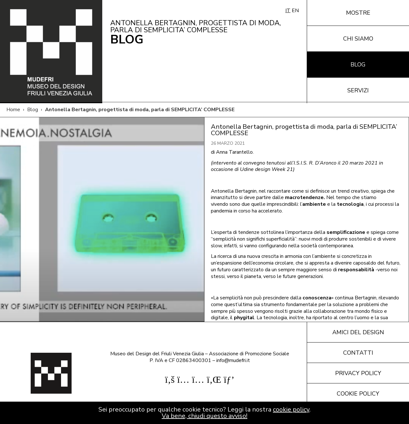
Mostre (358, 13)
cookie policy (291, 409)
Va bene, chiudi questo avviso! (204, 416)
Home (13, 109)
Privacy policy (358, 373)
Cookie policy (358, 393)
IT (287, 10)
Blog (358, 64)
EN (295, 10)
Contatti (358, 353)
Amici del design (358, 332)
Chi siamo (358, 38)
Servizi (358, 90)
